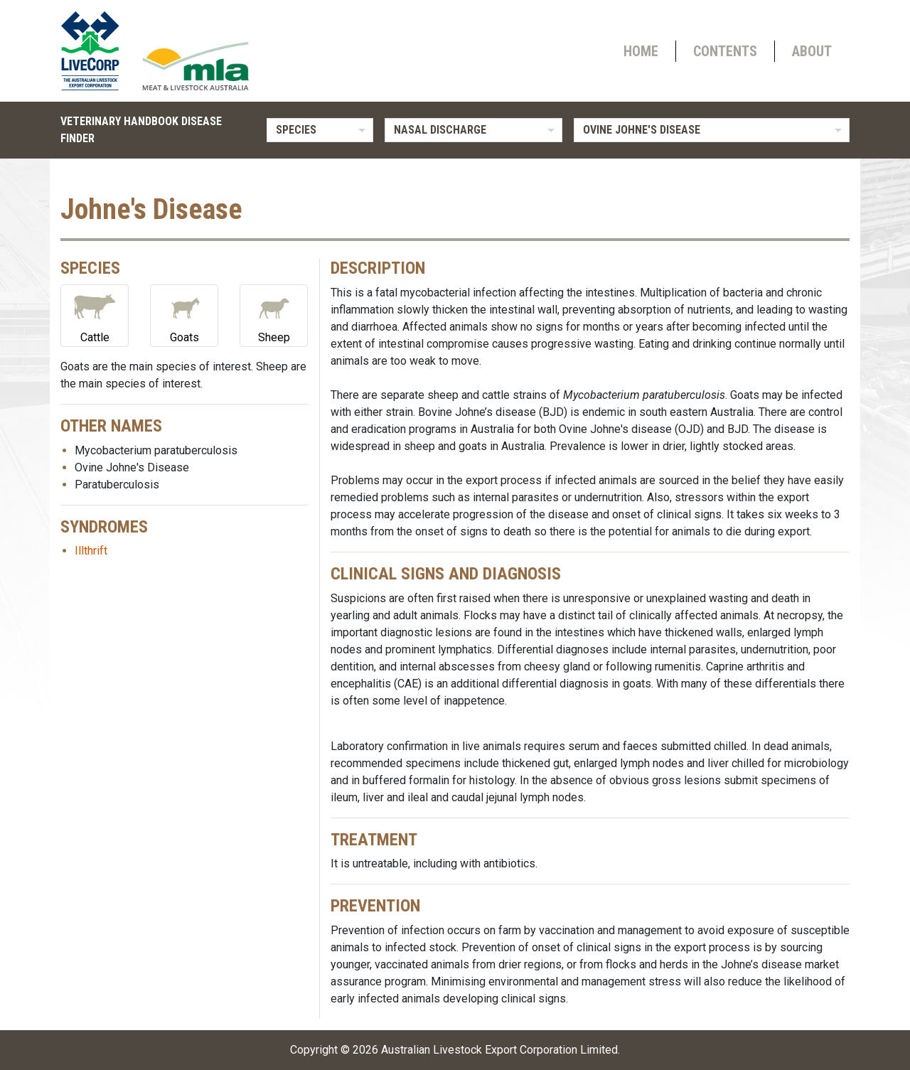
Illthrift (91, 550)
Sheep (274, 314)
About (812, 51)
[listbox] (320, 130)
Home (640, 51)
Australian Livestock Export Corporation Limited (499, 1049)
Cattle (95, 314)
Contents (725, 51)
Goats (184, 314)
